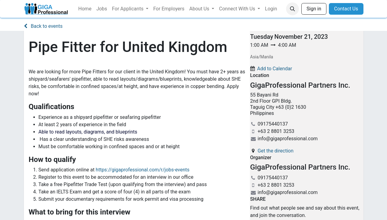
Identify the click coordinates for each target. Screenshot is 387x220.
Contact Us (346, 9)
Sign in (314, 9)
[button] (292, 8)
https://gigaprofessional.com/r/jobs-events (142, 170)
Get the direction (275, 151)
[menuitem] (85, 9)
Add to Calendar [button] (274, 69)
